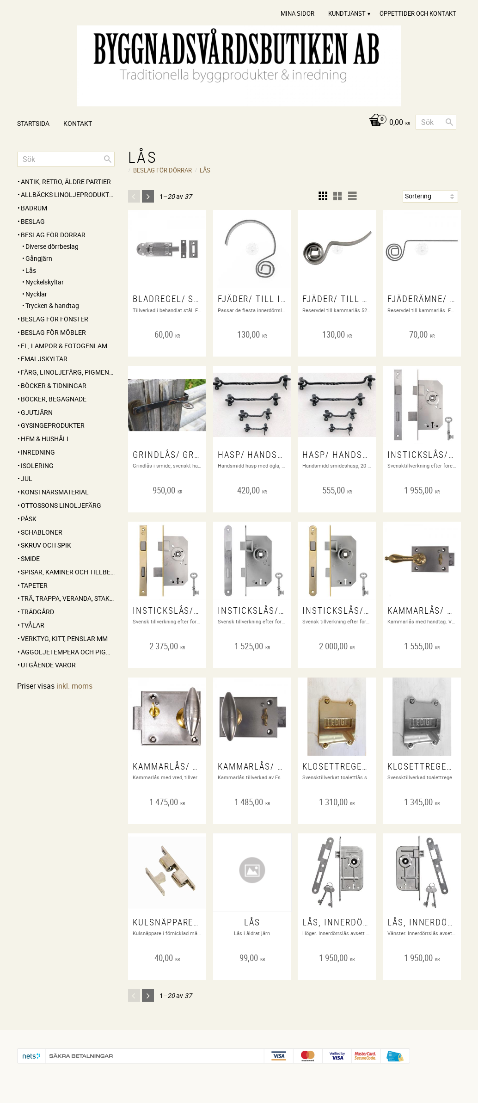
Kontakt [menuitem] (77, 123)
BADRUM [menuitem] (34, 207)
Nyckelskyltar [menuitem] (44, 281)
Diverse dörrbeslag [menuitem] (52, 246)
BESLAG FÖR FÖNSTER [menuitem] (54, 318)
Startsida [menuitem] (33, 123)
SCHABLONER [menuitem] (41, 532)
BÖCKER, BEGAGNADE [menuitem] (53, 398)
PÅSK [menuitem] (29, 518)
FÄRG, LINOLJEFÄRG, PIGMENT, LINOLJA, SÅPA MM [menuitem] (68, 372)
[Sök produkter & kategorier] (436, 122)
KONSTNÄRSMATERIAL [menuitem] (55, 491)
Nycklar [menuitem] (36, 294)
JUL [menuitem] (26, 478)
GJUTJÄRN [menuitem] (37, 412)
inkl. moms (74, 686)
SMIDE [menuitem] (30, 558)
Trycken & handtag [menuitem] (52, 305)
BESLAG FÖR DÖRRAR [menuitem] (53, 234)
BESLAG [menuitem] (33, 221)
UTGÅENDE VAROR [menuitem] (48, 664)
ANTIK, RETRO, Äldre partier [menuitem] (66, 181)
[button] (323, 196)
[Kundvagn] (387, 123)
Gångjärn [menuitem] (38, 258)
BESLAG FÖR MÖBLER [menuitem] (53, 332)
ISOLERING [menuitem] (37, 465)
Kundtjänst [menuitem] (347, 13)
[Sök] (449, 122)
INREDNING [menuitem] (38, 452)
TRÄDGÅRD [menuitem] (37, 611)
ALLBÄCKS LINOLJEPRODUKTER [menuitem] (68, 194)
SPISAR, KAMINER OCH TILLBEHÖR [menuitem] (68, 571)
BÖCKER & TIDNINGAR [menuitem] (53, 385)
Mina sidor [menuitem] (297, 13)
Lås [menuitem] (30, 270)
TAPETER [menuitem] (34, 585)
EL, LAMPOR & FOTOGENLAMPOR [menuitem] (68, 345)
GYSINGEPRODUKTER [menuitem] (53, 425)
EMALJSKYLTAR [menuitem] (44, 358)
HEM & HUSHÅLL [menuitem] (45, 438)
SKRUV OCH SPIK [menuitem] (46, 545)
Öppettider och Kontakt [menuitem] (418, 13)
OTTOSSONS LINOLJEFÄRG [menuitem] (61, 505)
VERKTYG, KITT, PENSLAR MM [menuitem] (64, 638)
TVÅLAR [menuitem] (32, 625)
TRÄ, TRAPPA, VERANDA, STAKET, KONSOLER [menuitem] (68, 598)
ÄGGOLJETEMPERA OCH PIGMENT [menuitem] (68, 651)
